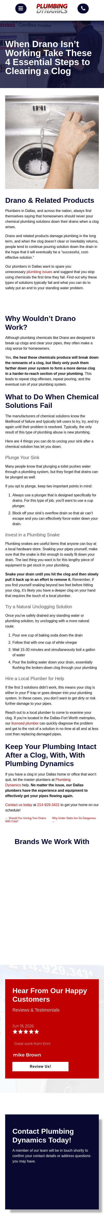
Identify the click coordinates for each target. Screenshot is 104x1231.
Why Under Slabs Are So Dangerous (74, 820)
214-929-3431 (48, 805)
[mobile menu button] (21, 8)
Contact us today (18, 805)
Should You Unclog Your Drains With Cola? (25, 820)
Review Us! (40, 1066)
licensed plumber (25, 723)
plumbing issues (39, 272)
